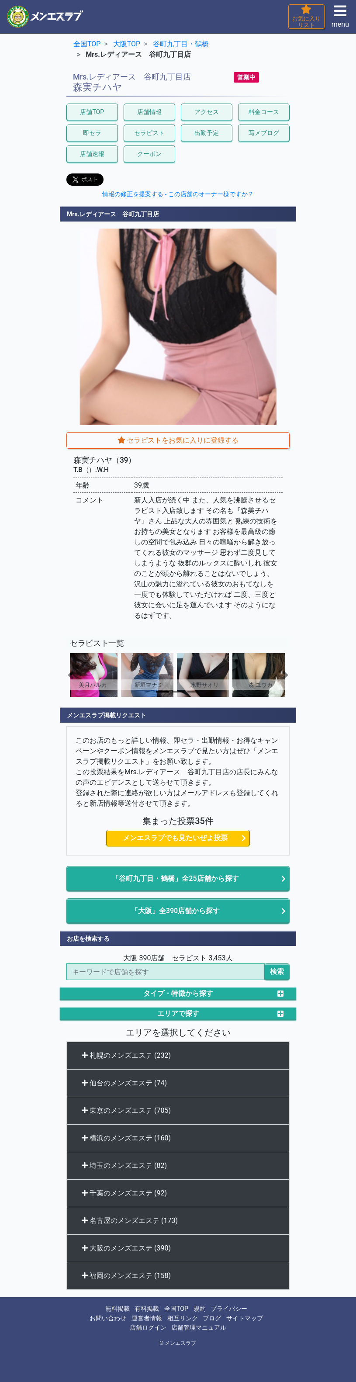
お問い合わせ (108, 1318)
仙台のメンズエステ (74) (124, 1083)
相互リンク (182, 1318)
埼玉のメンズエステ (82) (124, 1165)
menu (340, 19)
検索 (277, 971)
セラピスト (149, 132)
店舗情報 (149, 111)
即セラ (92, 132)
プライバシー (229, 1309)
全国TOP (176, 1309)
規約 (200, 1309)
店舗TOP (92, 111)
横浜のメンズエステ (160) (126, 1138)
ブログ (212, 1318)
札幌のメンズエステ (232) (126, 1055)
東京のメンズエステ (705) (126, 1110)
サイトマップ (244, 1318)
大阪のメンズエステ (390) (126, 1248)
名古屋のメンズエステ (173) (130, 1220)
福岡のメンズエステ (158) (126, 1275)
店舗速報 (92, 153)
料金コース (264, 111)
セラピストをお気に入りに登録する (178, 440)
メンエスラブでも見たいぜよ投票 (175, 838)
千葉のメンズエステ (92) (124, 1193)
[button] (83, 675)
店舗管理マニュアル (198, 1327)
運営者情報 (146, 1318)
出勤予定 (206, 132)
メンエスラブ (180, 1343)
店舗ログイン (148, 1327)
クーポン (149, 153)
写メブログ (264, 132)
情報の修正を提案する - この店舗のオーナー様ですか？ (178, 194)
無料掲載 (117, 1309)
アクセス (206, 111)
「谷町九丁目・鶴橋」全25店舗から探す (175, 878)
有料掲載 (147, 1309)
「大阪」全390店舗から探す (175, 911)
